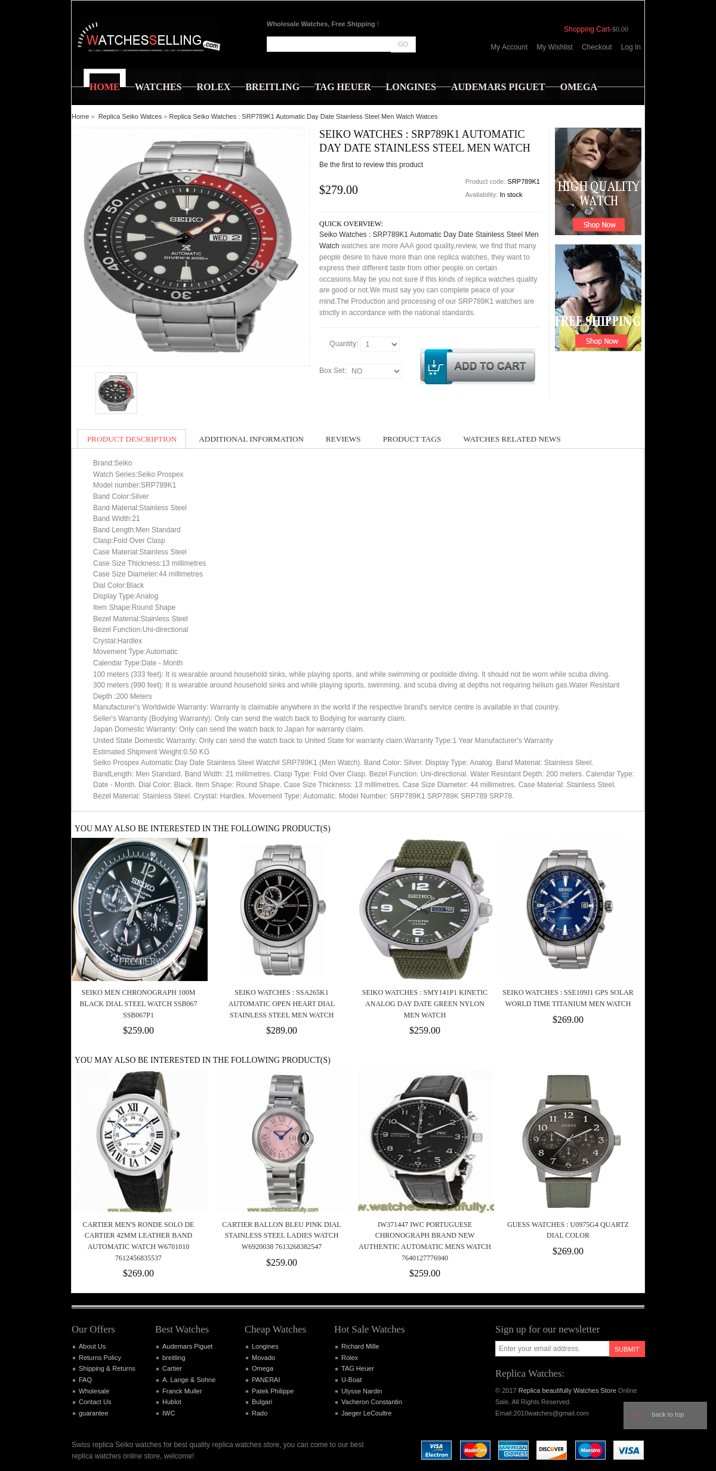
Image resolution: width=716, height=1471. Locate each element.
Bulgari (262, 1401)
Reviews (343, 438)
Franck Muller (182, 1391)
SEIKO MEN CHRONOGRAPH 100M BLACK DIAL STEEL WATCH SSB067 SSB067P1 (138, 1003)
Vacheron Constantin (371, 1401)
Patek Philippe (273, 1391)
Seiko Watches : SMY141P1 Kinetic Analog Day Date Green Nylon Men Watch (424, 1003)
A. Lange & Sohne (188, 1379)
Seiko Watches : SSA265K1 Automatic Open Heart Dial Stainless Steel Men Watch (282, 1003)
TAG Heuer (357, 1368)
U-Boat (351, 1379)
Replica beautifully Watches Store (567, 1390)
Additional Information (251, 438)
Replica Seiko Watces (130, 116)
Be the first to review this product (371, 165)
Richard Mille (360, 1346)
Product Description (132, 438)
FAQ (85, 1379)
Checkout (597, 47)
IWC (168, 1413)
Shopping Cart (587, 29)
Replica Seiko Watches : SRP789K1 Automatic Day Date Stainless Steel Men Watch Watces (303, 116)
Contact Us (95, 1401)
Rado (259, 1413)
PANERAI (266, 1379)
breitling (174, 1357)
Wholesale (94, 1391)
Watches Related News (511, 438)
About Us (92, 1346)
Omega (262, 1368)
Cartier (172, 1368)
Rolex (349, 1357)
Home (80, 116)
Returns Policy (100, 1357)
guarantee (94, 1413)
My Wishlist (554, 47)
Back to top (668, 1414)
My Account (508, 47)
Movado (263, 1357)
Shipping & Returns (107, 1368)
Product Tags (412, 438)
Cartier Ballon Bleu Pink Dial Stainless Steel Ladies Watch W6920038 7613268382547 (281, 1235)
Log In (631, 47)
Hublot (171, 1401)
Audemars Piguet (187, 1346)
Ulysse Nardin (361, 1391)
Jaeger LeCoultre (366, 1413)
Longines (265, 1346)
